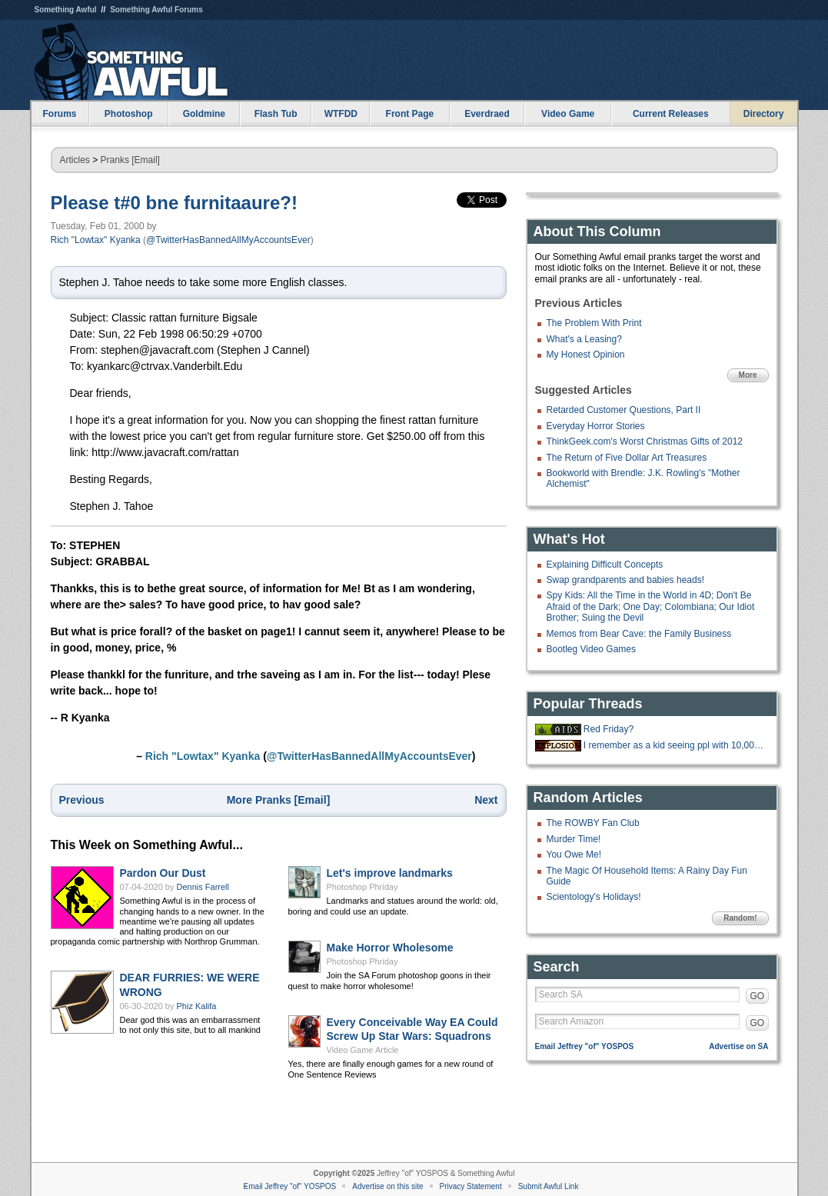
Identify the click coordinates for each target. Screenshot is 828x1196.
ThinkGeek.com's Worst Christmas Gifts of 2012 (645, 441)
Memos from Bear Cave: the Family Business (639, 633)
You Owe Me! (574, 854)
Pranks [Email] (130, 160)
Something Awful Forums (156, 9)
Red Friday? (608, 729)
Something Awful (66, 9)
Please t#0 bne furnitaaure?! (174, 202)
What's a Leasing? (584, 339)
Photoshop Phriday (362, 886)
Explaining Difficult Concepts (605, 564)
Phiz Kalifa (197, 1006)
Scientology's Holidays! (594, 896)
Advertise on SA (738, 1046)
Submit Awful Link (548, 1186)
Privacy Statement (471, 1186)
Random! (740, 918)
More (748, 375)
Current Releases (671, 113)
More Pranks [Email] (279, 800)
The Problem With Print (594, 323)
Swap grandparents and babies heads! (625, 580)
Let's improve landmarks (390, 873)
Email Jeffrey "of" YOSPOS (584, 1046)
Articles (75, 160)
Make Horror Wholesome (390, 947)
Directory (763, 113)
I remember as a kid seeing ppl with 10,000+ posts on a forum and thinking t (674, 745)
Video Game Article (363, 1049)
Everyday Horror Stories (596, 426)
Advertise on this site (387, 1186)
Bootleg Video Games (592, 649)
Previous (82, 800)
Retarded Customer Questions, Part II (624, 410)
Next (485, 800)
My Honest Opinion (586, 354)
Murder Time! (574, 839)
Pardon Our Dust (163, 873)
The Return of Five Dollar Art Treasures (627, 457)
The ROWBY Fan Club (593, 823)
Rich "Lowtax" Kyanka (96, 240)
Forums (59, 113)
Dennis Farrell (203, 886)
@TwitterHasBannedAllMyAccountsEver (228, 240)
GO (757, 996)
